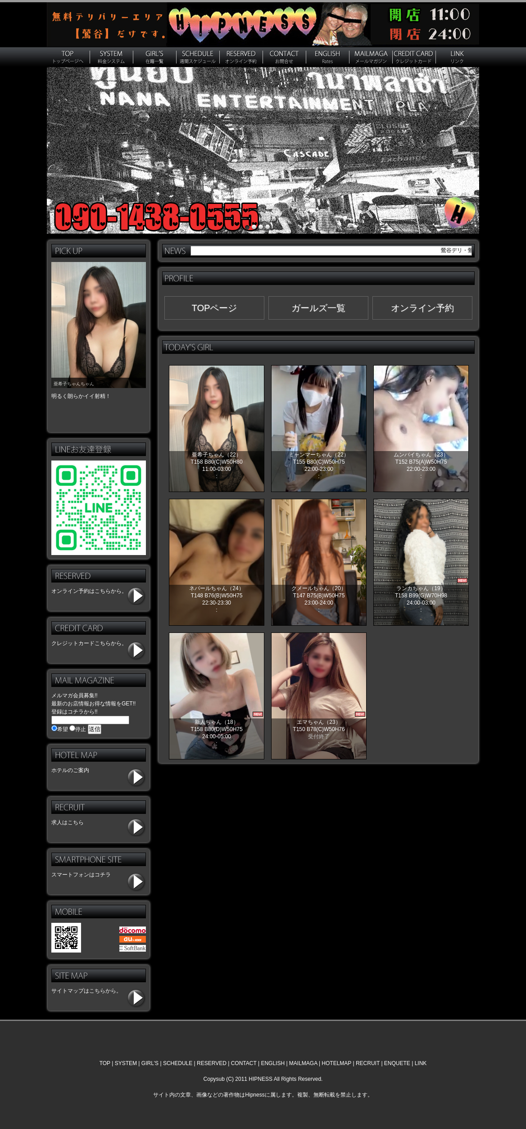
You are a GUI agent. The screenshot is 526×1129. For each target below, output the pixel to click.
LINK (421, 1063)
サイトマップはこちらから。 (86, 991)
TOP (105, 1063)
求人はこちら (67, 822)
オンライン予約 (422, 308)
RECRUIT (368, 1063)
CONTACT (244, 1063)
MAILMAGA (303, 1063)
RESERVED (212, 1063)
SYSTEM (126, 1063)
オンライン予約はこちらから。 (89, 591)
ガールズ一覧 (318, 308)
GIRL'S (150, 1063)
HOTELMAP (336, 1063)
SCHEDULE (177, 1063)
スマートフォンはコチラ (81, 875)
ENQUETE (397, 1063)
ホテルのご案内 (70, 770)
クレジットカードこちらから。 (89, 643)
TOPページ (214, 308)
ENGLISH (273, 1063)
